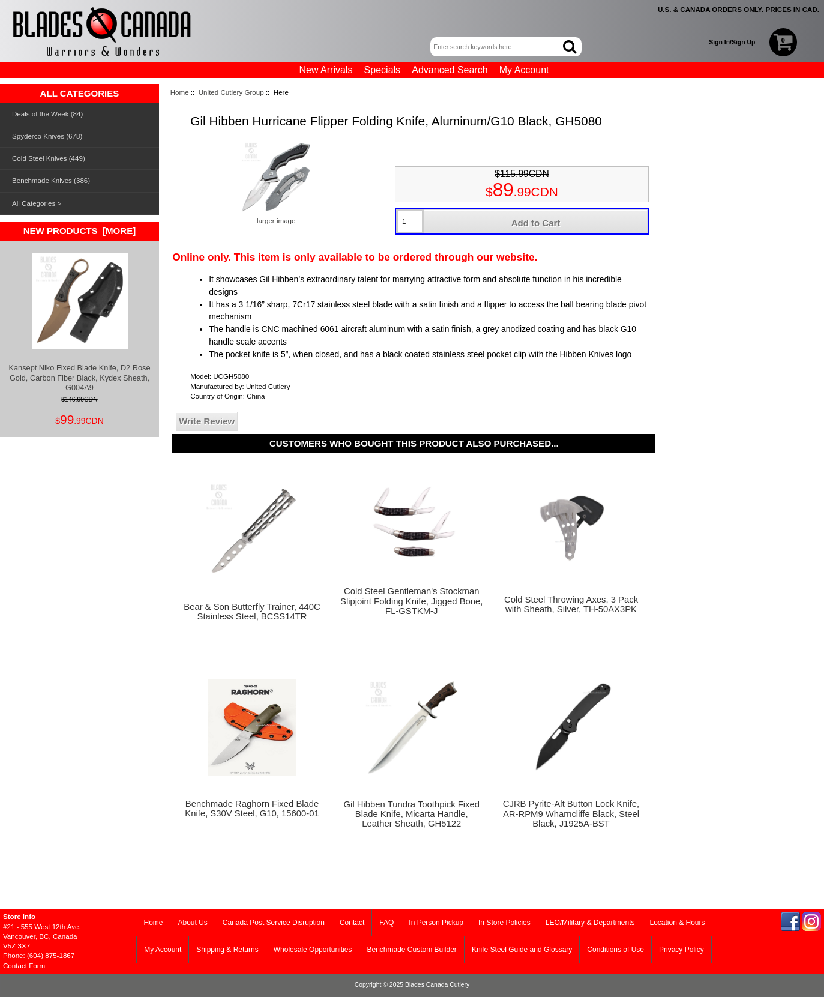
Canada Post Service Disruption (274, 922)
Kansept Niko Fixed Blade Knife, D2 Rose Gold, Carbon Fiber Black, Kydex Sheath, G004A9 (80, 322)
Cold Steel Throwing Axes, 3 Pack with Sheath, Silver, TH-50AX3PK (571, 604)
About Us (192, 922)
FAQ (386, 922)
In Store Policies (504, 922)
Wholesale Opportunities (313, 949)
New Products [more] (79, 231)
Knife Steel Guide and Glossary (522, 949)
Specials (382, 70)
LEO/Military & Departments (590, 922)
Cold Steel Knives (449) (48, 158)
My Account (524, 70)
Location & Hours (677, 922)
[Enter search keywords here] (497, 46)
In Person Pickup (436, 922)
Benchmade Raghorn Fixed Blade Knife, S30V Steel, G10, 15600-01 (252, 808)
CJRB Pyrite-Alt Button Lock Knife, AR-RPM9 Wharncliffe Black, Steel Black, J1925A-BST (571, 813)
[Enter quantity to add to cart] (410, 221)
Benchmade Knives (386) (51, 180)
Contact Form (24, 965)
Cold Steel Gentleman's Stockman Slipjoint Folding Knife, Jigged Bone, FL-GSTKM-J (411, 600)
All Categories (33, 203)
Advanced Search (449, 70)
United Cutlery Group (231, 92)
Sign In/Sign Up (732, 42)
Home (179, 92)
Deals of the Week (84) (47, 114)
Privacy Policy (681, 949)
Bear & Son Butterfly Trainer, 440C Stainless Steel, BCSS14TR (252, 611)
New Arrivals (326, 70)
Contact (352, 922)
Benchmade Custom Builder (411, 949)
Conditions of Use (615, 949)
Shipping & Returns (227, 949)
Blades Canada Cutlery (437, 984)
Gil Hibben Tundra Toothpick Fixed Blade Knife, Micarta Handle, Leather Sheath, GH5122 (412, 814)
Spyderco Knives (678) (47, 136)
